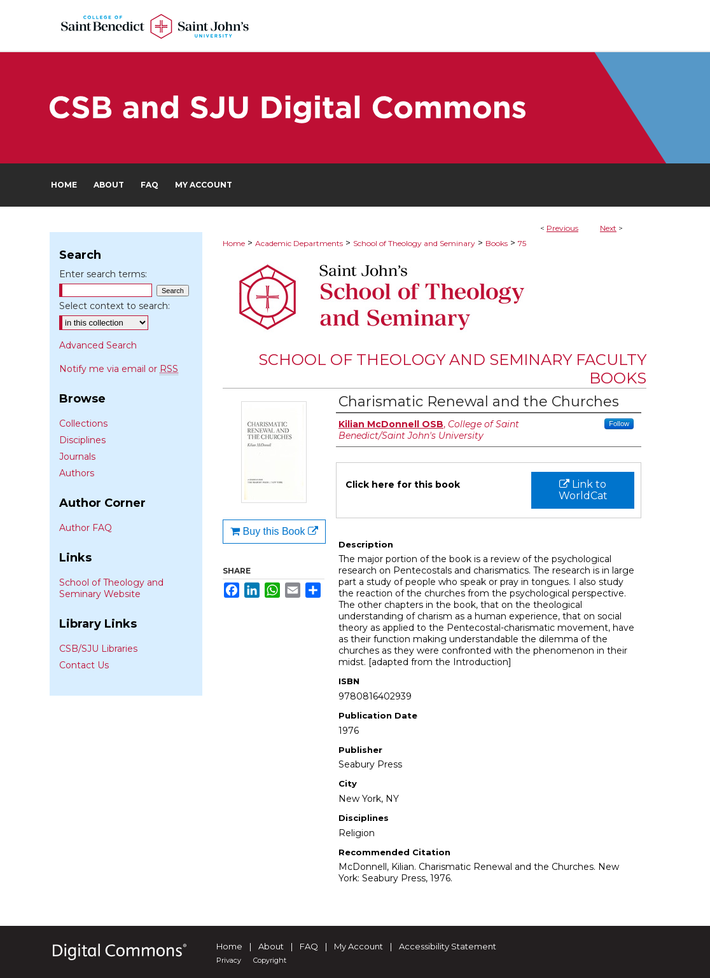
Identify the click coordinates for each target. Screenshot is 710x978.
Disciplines (82, 440)
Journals (77, 456)
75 (522, 243)
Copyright (269, 960)
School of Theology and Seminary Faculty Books (452, 368)
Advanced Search (98, 345)
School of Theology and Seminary (414, 243)
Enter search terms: (103, 274)
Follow (619, 423)
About (271, 946)
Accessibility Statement (447, 946)
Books (496, 243)
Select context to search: (114, 306)
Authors (76, 473)
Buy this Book (274, 531)
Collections (83, 423)
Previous (562, 228)
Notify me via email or (118, 369)
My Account (358, 946)
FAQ (309, 946)
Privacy (228, 960)
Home (234, 243)
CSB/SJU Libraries (98, 648)
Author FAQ (85, 528)
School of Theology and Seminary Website (111, 588)
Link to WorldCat (583, 490)
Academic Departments (299, 243)
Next (608, 228)
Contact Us (84, 665)
